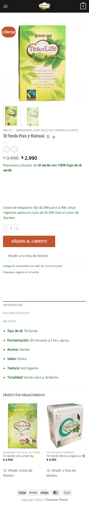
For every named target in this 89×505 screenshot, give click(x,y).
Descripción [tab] (13, 305)
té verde (34, 272)
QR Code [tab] (9, 321)
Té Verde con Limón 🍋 (18, 456)
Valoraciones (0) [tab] (16, 313)
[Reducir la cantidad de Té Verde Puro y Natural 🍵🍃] (5, 228)
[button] (5, 6)
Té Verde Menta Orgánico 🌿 (66, 456)
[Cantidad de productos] (11, 228)
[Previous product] (14, 149)
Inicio (7, 130)
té (26, 272)
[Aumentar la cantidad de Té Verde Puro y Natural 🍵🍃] (16, 228)
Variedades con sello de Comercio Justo (47, 130)
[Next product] (6, 149)
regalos (20, 272)
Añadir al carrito (29, 241)
